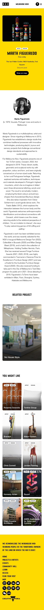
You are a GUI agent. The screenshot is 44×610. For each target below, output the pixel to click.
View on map (22, 73)
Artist (19, 48)
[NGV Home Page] (5, 4)
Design (25, 48)
